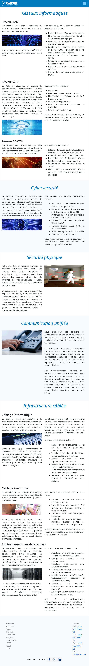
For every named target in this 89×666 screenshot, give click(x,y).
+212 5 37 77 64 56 (77, 646)
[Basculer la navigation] (84, 3)
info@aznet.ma (79, 654)
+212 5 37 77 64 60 (77, 629)
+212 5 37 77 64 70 (77, 638)
